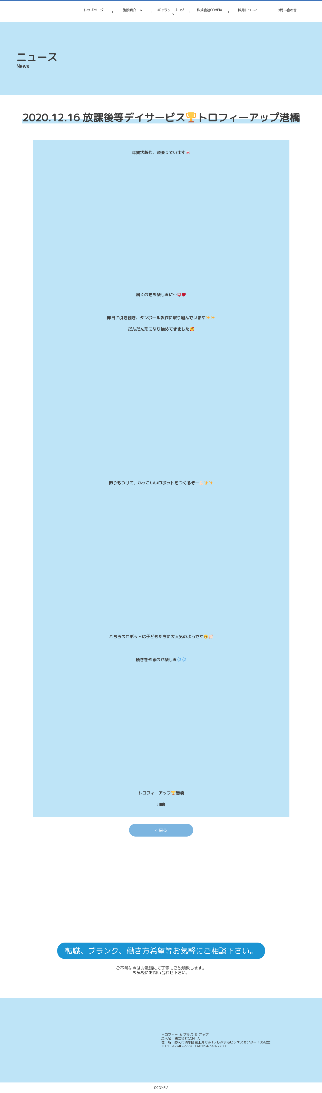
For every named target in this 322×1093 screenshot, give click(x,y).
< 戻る (161, 830)
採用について (248, 10)
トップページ (93, 10)
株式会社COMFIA (209, 10)
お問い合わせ (287, 10)
